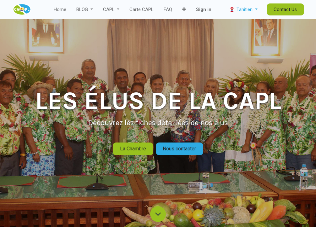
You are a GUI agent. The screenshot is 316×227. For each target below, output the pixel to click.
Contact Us (285, 9)
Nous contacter (179, 149)
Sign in (203, 9)
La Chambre (133, 149)
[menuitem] (60, 9)
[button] (184, 9)
